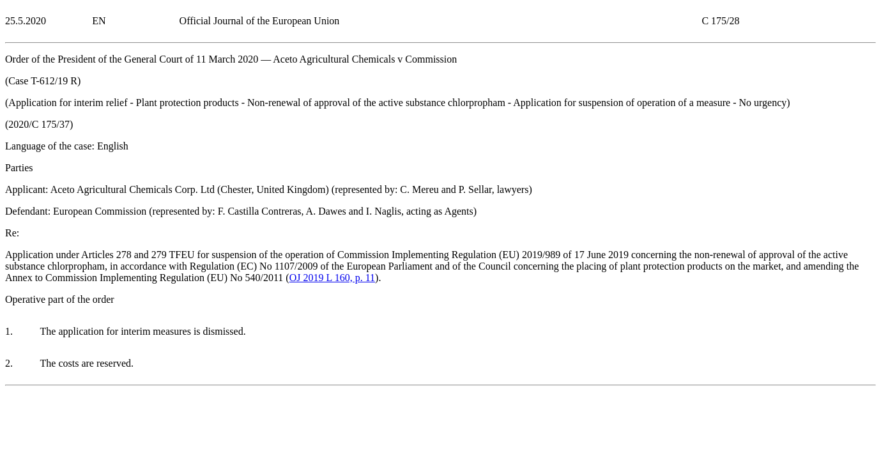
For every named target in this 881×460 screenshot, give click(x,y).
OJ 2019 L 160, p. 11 (332, 277)
